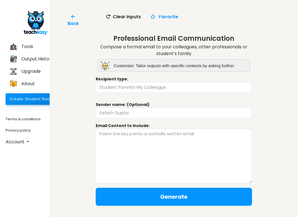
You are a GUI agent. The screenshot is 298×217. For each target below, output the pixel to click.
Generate (173, 197)
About (22, 83)
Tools (21, 46)
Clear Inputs (123, 16)
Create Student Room (32, 99)
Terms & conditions (23, 119)
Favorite (164, 16)
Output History (32, 59)
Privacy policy (18, 130)
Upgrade (25, 71)
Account (16, 142)
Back (73, 20)
